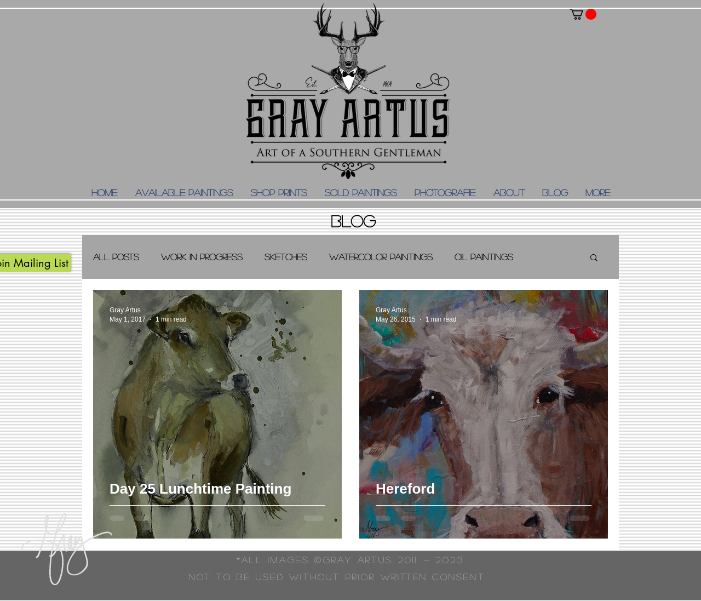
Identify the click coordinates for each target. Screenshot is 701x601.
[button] (583, 14)
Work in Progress (202, 257)
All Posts (116, 257)
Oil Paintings (484, 257)
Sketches (286, 257)
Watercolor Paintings (381, 257)
